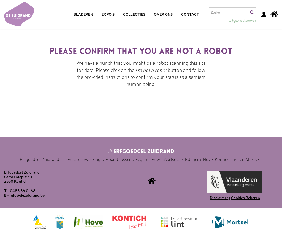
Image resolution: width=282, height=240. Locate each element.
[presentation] (149, 105)
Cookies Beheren (245, 197)
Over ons (163, 14)
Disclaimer (219, 197)
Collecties (134, 14)
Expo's (108, 14)
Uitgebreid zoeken (242, 20)
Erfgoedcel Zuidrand (141, 152)
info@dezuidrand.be (27, 195)
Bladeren (83, 14)
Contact (190, 14)
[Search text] (228, 12)
